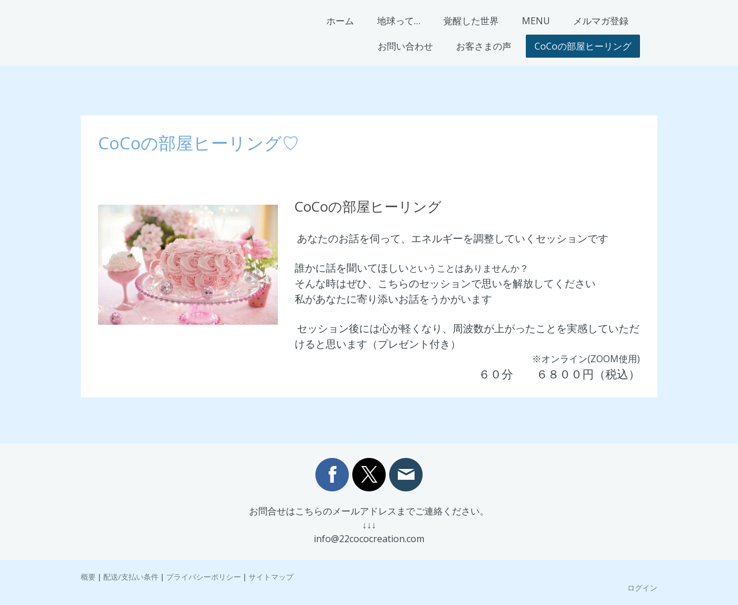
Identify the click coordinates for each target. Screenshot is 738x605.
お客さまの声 (483, 46)
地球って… (398, 20)
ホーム (340, 20)
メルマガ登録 (600, 20)
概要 (88, 577)
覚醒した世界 (471, 20)
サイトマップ (270, 577)
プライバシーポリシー (203, 577)
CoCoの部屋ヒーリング (582, 46)
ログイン (642, 588)
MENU (536, 20)
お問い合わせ (405, 46)
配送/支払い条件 (131, 577)
